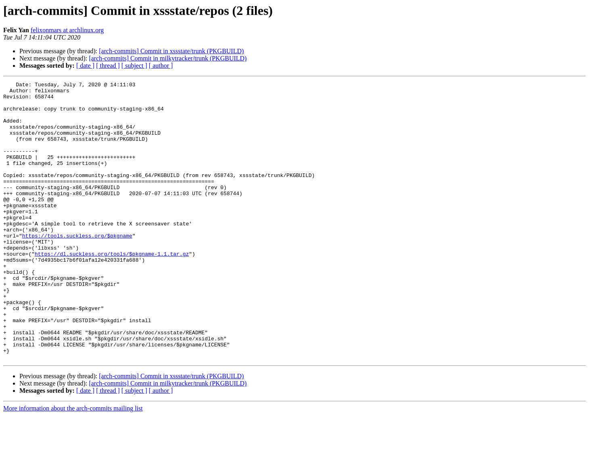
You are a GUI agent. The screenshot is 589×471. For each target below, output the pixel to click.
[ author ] (161, 65)
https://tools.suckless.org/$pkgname (77, 267)
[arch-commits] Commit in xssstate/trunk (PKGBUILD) (171, 51)
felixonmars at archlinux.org (67, 30)
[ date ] (85, 65)
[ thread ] (108, 65)
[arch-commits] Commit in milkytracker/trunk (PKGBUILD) (167, 58)
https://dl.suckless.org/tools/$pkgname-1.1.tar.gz (112, 288)
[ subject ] (134, 65)
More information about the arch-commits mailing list (73, 464)
